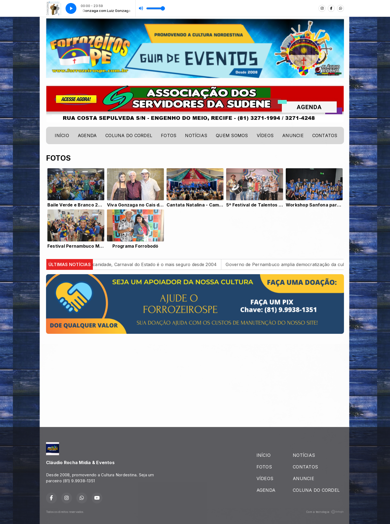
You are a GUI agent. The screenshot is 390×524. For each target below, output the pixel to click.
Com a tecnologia (325, 512)
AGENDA (87, 135)
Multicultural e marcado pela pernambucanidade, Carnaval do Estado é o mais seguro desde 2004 (120, 264)
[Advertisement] (195, 376)
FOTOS (168, 135)
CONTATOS (324, 135)
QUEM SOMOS (232, 135)
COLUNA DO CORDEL (128, 135)
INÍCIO (62, 135)
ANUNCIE (293, 135)
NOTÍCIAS (196, 135)
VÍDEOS (265, 135)
